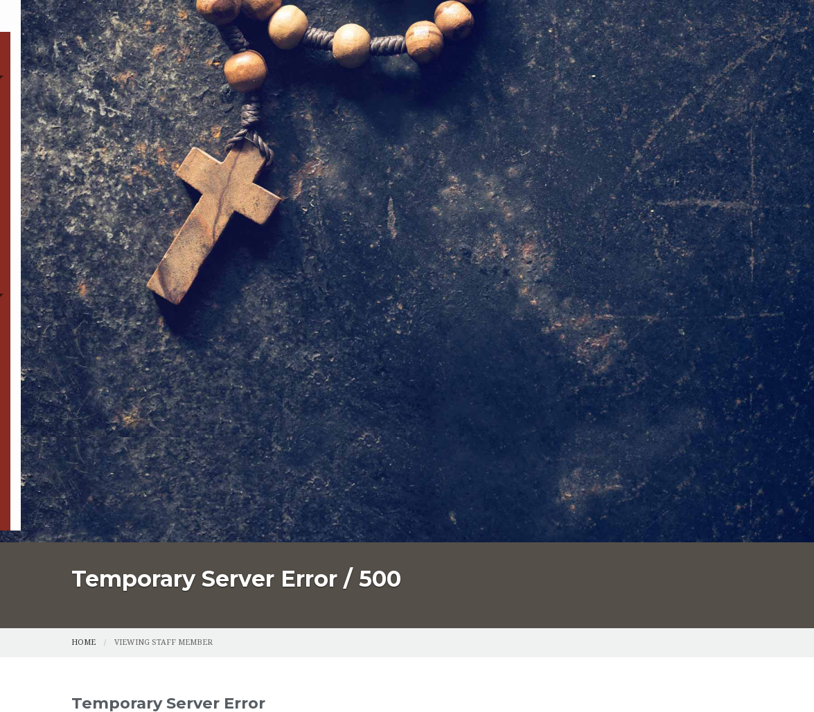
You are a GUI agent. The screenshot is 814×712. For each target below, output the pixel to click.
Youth (308, 126)
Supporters (599, 126)
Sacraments (319, 95)
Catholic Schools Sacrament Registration (507, 95)
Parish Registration (196, 95)
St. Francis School (498, 126)
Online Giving (394, 126)
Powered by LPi (564, 678)
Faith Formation (125, 126)
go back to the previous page (475, 401)
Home (93, 95)
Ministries (232, 126)
